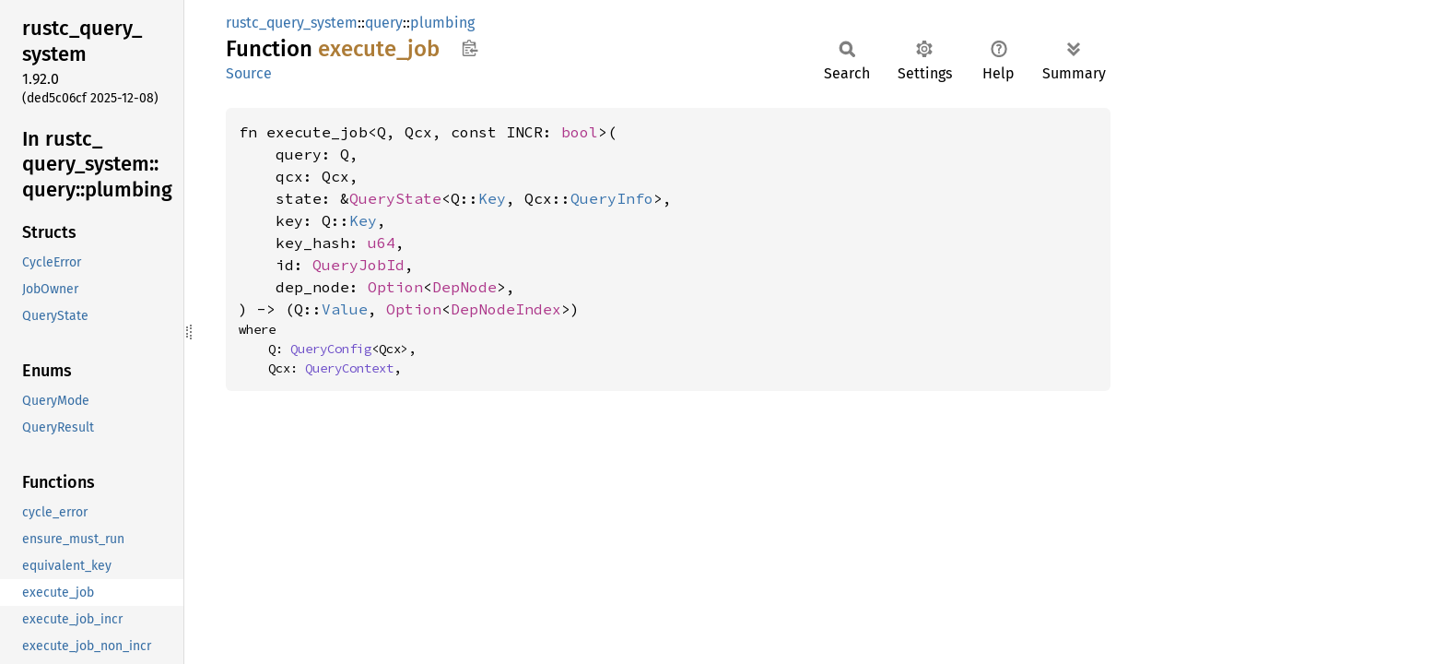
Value (345, 309)
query (384, 22)
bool (579, 132)
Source (249, 73)
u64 (381, 242)
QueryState (395, 198)
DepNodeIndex (506, 309)
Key (492, 198)
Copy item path (469, 48)
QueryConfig (330, 348)
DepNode (464, 287)
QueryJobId (358, 264)
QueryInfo (611, 198)
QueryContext (349, 368)
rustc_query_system (292, 22)
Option (395, 287)
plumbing (442, 22)
